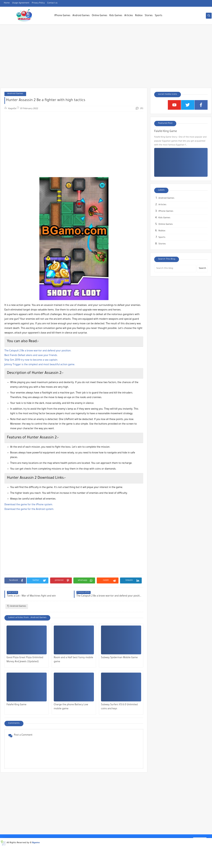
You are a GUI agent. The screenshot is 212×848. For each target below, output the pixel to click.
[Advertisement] (106, 58)
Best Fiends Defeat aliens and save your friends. (31, 355)
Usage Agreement (20, 3)
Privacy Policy (38, 3)
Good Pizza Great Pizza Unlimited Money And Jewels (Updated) (25, 659)
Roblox (139, 15)
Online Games (99, 15)
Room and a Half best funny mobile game (73, 659)
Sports (158, 15)
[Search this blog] (175, 268)
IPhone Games (62, 15)
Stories (149, 15)
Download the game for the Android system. (29, 509)
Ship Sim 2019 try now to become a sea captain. (31, 360)
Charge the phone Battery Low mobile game (71, 707)
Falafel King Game (16, 705)
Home (7, 3)
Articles (128, 15)
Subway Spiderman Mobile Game (119, 657)
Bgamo (36, 843)
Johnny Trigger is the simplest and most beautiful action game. (39, 364)
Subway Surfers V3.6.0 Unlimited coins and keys (119, 707)
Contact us (52, 3)
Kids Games (115, 15)
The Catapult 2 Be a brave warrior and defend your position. (37, 351)
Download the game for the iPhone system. (28, 505)
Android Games (81, 15)
